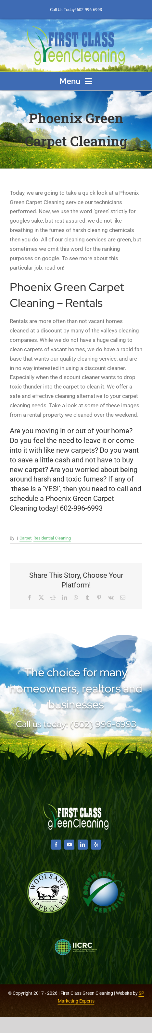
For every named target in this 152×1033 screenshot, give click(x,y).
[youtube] (69, 845)
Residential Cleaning (52, 538)
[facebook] (56, 845)
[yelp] (96, 845)
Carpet (25, 538)
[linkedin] (83, 845)
